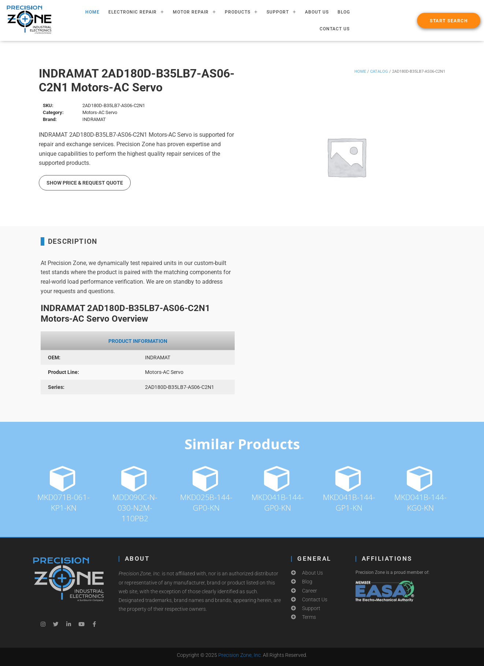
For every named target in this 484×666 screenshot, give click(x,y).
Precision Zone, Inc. (240, 655)
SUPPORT (281, 12)
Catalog (379, 71)
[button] (448, 20)
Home (360, 71)
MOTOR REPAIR (194, 12)
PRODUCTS (241, 12)
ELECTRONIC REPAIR (136, 12)
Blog (344, 12)
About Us (317, 12)
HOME (92, 12)
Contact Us (335, 28)
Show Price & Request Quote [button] (84, 183)
